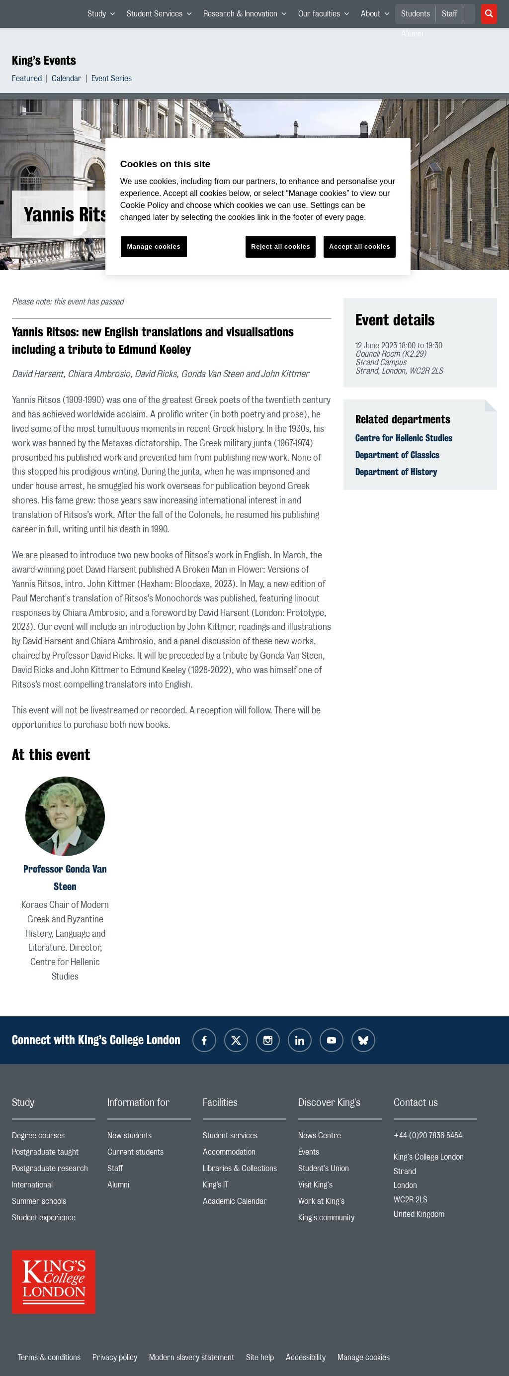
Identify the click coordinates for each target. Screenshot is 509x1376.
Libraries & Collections (244, 1171)
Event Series (111, 80)
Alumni (149, 1187)
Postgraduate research (53, 1171)
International (53, 1187)
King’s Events (44, 60)
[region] (258, 207)
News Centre (340, 1138)
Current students (149, 1154)
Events (340, 1154)
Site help (260, 1358)
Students (415, 14)
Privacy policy (114, 1358)
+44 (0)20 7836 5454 (428, 1136)
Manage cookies (364, 1358)
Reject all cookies (280, 246)
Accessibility (306, 1358)
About (378, 16)
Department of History (396, 471)
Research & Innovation (247, 16)
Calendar (67, 80)
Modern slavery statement (191, 1358)
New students (149, 1138)
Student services (244, 1138)
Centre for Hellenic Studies (403, 437)
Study (104, 16)
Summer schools (53, 1203)
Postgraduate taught (53, 1154)
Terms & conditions (49, 1358)
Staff (449, 14)
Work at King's (340, 1203)
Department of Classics (397, 454)
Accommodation (244, 1154)
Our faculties (326, 16)
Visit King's (340, 1187)
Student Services (162, 16)
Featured (27, 80)
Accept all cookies (359, 246)
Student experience (53, 1220)
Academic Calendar (244, 1203)
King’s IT (244, 1187)
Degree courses (53, 1138)
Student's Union (340, 1171)
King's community (340, 1220)
